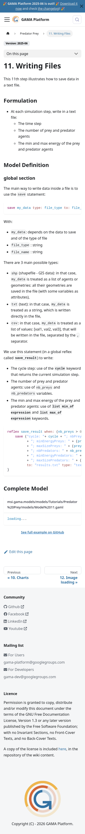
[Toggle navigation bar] (7, 19)
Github (14, 606)
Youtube (15, 628)
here (62, 748)
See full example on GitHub (42, 532)
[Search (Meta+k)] (77, 19)
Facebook (16, 614)
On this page (17, 53)
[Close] (81, 6)
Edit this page (18, 551)
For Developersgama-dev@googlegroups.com (30, 673)
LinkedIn (15, 621)
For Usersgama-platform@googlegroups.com (34, 658)
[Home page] (8, 33)
